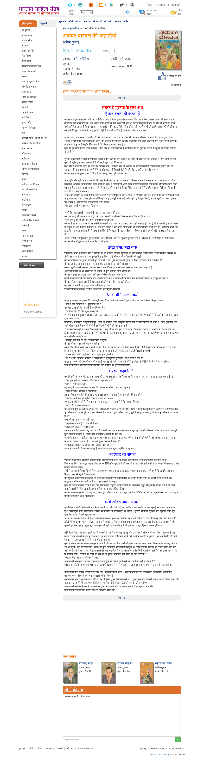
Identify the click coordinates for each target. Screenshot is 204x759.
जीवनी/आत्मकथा (29, 86)
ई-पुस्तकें (43, 23)
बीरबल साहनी (124, 663)
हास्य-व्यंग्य (26, 61)
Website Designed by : (160, 754)
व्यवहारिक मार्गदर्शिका (31, 66)
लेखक (149, 4)
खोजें (70, 21)
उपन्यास (25, 45)
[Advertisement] (122, 624)
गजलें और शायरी (29, 71)
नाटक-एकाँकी (28, 50)
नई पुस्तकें (26, 30)
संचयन (24, 210)
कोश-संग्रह (26, 153)
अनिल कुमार (71, 42)
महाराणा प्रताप (163, 663)
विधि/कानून (27, 241)
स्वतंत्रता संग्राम (28, 235)
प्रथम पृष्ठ (122, 97)
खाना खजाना (27, 148)
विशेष (24, 256)
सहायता (118, 21)
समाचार (87, 21)
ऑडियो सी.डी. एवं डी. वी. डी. (34, 138)
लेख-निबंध (26, 55)
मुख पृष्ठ (62, 21)
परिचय (78, 21)
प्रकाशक (161, 4)
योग (23, 133)
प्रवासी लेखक (27, 102)
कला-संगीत (26, 122)
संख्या (105, 51)
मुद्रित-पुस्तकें (27, 23)
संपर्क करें (97, 21)
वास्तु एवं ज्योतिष (29, 163)
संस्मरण (25, 76)
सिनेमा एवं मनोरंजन (30, 169)
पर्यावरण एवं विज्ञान (30, 184)
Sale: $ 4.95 (77, 51)
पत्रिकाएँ (25, 225)
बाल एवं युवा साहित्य (31, 81)
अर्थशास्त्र (26, 158)
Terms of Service (85, 748)
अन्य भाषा (26, 194)
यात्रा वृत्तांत (26, 91)
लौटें (69, 81)
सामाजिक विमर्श (29, 215)
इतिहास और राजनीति (31, 143)
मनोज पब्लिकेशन (81, 58)
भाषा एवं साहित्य (29, 97)
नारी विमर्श (26, 117)
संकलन (25, 174)
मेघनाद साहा (86, 663)
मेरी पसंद (108, 21)
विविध (24, 179)
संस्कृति (25, 107)
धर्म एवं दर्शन (27, 112)
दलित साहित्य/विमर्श (30, 220)
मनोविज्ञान (26, 246)
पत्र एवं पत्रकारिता (29, 189)
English (176, 4)
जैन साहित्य (26, 205)
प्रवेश (126, 21)
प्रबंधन (24, 230)
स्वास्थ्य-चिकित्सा (29, 127)
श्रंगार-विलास (27, 251)
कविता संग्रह (27, 40)
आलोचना (26, 199)
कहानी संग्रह (27, 35)
